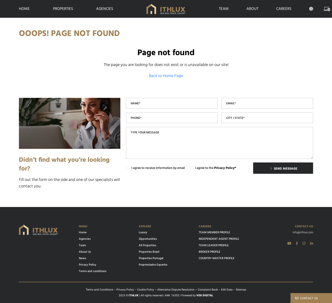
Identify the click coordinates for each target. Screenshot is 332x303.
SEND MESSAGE (283, 168)
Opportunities (148, 239)
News (82, 258)
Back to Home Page (166, 76)
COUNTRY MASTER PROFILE (216, 258)
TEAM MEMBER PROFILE (214, 233)
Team (224, 9)
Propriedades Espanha (153, 265)
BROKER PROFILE (209, 252)
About (252, 9)
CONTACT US (306, 298)
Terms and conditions (92, 271)
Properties (63, 9)
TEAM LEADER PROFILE (214, 245)
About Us (85, 252)
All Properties (147, 245)
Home (24, 9)
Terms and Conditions (99, 289)
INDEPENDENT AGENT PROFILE (219, 239)
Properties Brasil (149, 252)
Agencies (104, 9)
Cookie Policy (145, 289)
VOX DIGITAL (204, 295)
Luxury (143, 233)
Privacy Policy (87, 265)
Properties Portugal (151, 258)
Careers (283, 9)
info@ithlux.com (303, 233)
